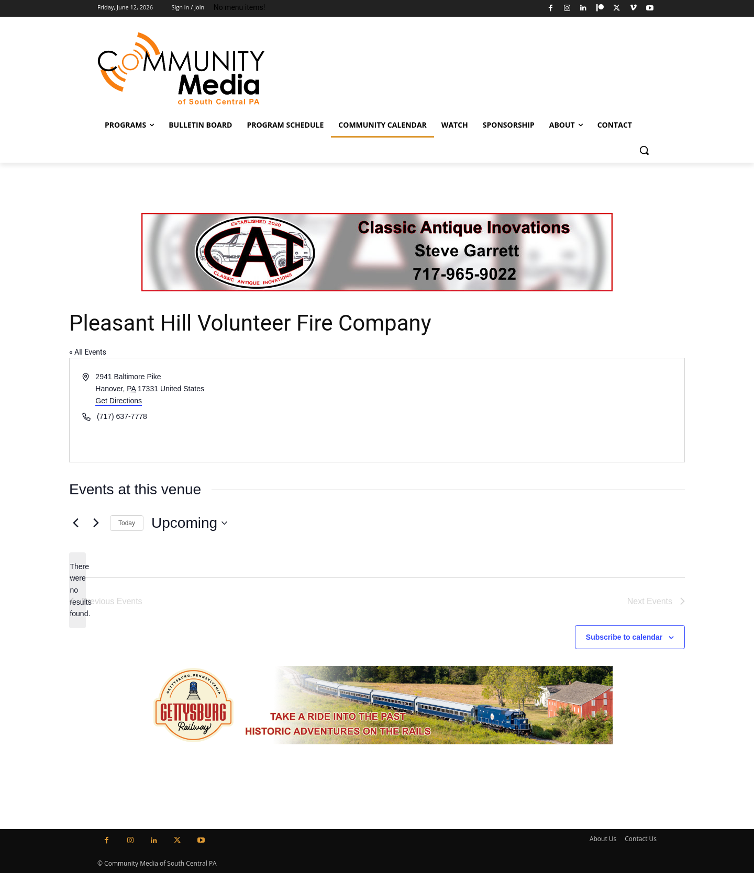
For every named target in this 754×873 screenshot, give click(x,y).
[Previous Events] (75, 523)
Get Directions (118, 400)
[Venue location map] (530, 410)
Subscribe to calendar (624, 637)
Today (126, 523)
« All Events (87, 352)
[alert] (77, 590)
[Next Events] (96, 523)
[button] (644, 150)
